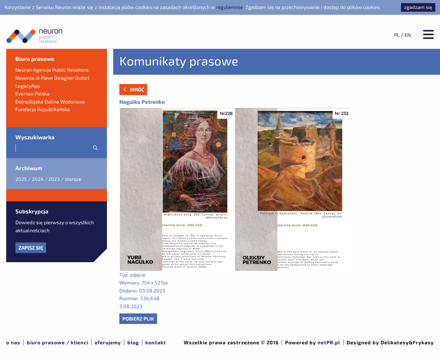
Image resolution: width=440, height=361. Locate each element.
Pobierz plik (138, 318)
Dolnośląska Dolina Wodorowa (50, 101)
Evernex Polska (32, 93)
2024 (38, 179)
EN (407, 35)
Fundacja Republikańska (42, 109)
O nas (13, 342)
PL (396, 35)
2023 (54, 179)
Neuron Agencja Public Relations (51, 70)
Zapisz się (31, 247)
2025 (21, 179)
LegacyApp (27, 86)
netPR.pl (329, 342)
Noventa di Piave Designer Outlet (52, 78)
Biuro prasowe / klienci (57, 342)
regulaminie (229, 7)
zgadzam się (418, 7)
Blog (133, 342)
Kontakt (155, 342)
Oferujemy (108, 342)
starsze (73, 179)
